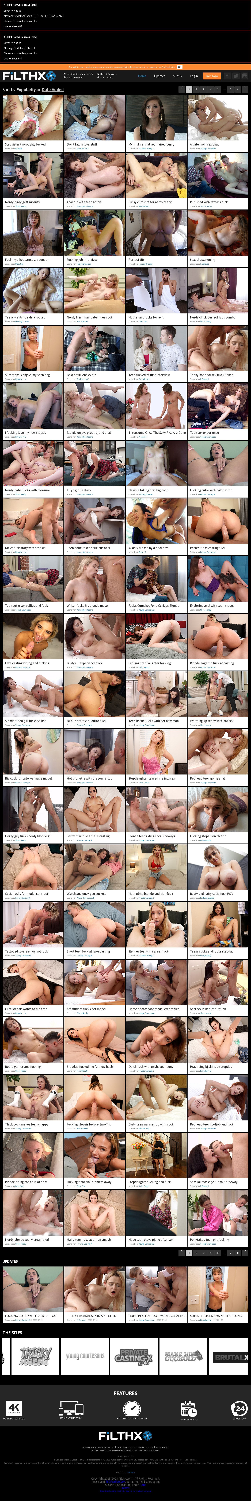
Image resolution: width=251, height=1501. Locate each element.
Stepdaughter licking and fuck (149, 1182)
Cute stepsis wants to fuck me (26, 1009)
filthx (31, 76)
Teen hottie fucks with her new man (153, 721)
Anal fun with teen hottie (84, 202)
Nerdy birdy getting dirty (22, 202)
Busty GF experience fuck (84, 663)
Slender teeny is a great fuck (148, 951)
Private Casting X (146, 149)
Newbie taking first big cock (148, 490)
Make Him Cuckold (85, 898)
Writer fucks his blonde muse (87, 605)
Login (194, 76)
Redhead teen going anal (207, 778)
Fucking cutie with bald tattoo (211, 490)
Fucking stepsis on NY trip (208, 836)
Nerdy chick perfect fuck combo (212, 317)
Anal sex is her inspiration (208, 1009)
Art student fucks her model (86, 1009)
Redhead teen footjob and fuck (212, 1124)
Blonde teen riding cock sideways (151, 836)
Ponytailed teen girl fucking (209, 1239)
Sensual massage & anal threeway (214, 1182)
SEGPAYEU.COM (115, 1481)
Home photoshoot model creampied (154, 1009)
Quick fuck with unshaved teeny (150, 1066)
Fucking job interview (82, 259)
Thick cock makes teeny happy (26, 1124)
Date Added (53, 89)
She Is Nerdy (20, 206)
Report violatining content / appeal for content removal (125, 1491)
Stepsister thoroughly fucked (25, 144)
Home (142, 76)
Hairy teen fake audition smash (89, 1239)
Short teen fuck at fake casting (88, 951)
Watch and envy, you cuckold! (87, 893)
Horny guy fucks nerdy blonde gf (28, 836)
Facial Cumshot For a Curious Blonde (153, 605)
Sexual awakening (202, 259)
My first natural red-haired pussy (151, 144)
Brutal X (18, 149)
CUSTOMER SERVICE (126, 1447)
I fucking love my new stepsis (25, 432)
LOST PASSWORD (106, 1447)
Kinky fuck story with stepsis (25, 548)
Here (142, 1484)
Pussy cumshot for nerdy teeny (150, 202)
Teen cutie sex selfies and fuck (26, 605)
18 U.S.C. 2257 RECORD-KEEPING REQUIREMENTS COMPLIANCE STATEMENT (125, 1450)
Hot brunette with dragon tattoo (89, 778)
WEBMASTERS (162, 1447)
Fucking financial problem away (89, 1182)
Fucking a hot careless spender (26, 259)
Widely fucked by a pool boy (148, 548)
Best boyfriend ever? (81, 375)
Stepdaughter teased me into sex (151, 778)
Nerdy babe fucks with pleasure (27, 490)
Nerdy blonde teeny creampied (27, 1239)
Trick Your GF (83, 149)
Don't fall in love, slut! (82, 144)
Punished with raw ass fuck (209, 202)
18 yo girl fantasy (79, 490)
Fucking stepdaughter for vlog (149, 663)
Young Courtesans (208, 149)
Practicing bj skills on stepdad (211, 1066)
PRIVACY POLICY (145, 1447)
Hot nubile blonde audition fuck (150, 893)
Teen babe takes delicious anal (88, 548)
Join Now (212, 76)
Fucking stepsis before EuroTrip (89, 1124)
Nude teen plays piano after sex (150, 1239)
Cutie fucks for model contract (26, 893)
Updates (159, 76)
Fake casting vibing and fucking (27, 663)
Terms (126, 1488)
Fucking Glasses (84, 264)
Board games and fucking (23, 1066)
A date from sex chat (204, 144)
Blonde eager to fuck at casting (212, 663)
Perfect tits (136, 259)
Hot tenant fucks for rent (146, 317)
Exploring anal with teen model (212, 605)
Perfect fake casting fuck (208, 548)
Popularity (26, 89)
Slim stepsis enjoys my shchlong (27, 375)
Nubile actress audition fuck (87, 721)
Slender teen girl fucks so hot (25, 721)
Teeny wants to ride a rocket (25, 317)
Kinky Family (20, 379)
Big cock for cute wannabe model (28, 778)
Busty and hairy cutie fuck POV (211, 893)
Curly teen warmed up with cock (151, 1124)
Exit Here (131, 1472)
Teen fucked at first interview (149, 375)
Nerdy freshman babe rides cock (90, 317)
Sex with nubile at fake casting (88, 836)
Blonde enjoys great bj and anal (89, 432)
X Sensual (204, 264)
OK (179, 67)
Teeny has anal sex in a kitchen (211, 375)
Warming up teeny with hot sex (211, 721)
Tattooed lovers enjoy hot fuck (26, 951)
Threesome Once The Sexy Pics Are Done (157, 432)
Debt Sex (19, 264)
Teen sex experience (204, 432)
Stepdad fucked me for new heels (90, 1066)
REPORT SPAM (89, 1447)
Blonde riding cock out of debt (26, 1182)
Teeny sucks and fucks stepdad (212, 951)
